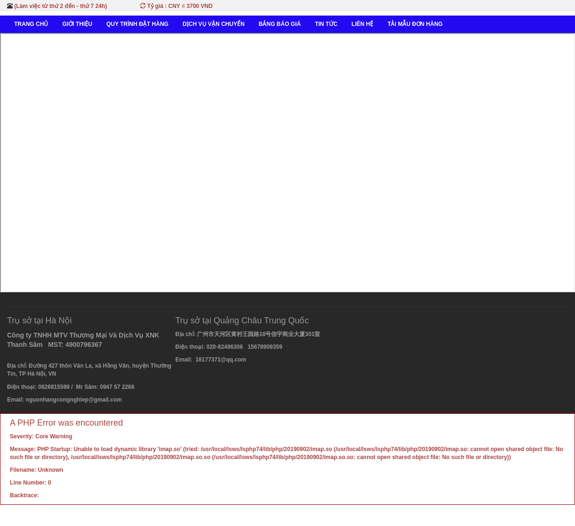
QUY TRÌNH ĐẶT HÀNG (138, 24)
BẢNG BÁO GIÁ (280, 24)
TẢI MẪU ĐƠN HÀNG (415, 24)
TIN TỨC (326, 24)
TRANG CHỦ (31, 24)
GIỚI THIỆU (77, 24)
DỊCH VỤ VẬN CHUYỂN (213, 24)
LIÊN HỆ (362, 24)
